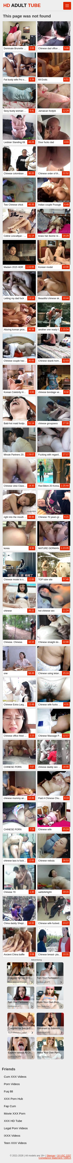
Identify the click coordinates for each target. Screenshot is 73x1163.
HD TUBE (22, 5)
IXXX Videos (12, 1135)
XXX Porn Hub (13, 1098)
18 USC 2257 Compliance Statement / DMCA (55, 1156)
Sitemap (51, 1155)
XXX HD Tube (13, 1120)
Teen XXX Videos (15, 1143)
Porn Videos (12, 1084)
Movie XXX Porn (14, 1113)
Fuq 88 (8, 1091)
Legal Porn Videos (16, 1128)
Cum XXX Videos (15, 1076)
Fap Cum (10, 1106)
